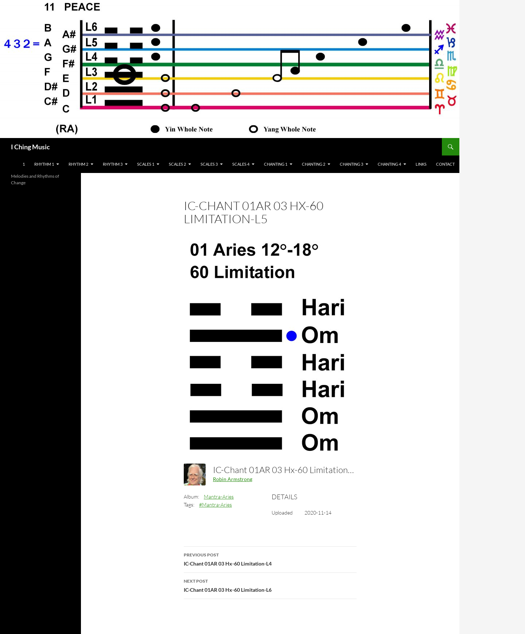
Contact (445, 164)
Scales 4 (240, 164)
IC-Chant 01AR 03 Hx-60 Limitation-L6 (270, 585)
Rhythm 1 (44, 164)
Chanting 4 (389, 164)
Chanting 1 (275, 164)
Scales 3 (209, 164)
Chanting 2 (313, 164)
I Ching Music (30, 147)
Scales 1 (145, 164)
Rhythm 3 (112, 164)
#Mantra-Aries (215, 504)
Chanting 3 (351, 164)
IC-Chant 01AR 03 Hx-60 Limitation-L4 (270, 559)
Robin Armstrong (232, 479)
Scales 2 (177, 164)
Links (421, 164)
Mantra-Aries (219, 496)
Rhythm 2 (78, 164)
